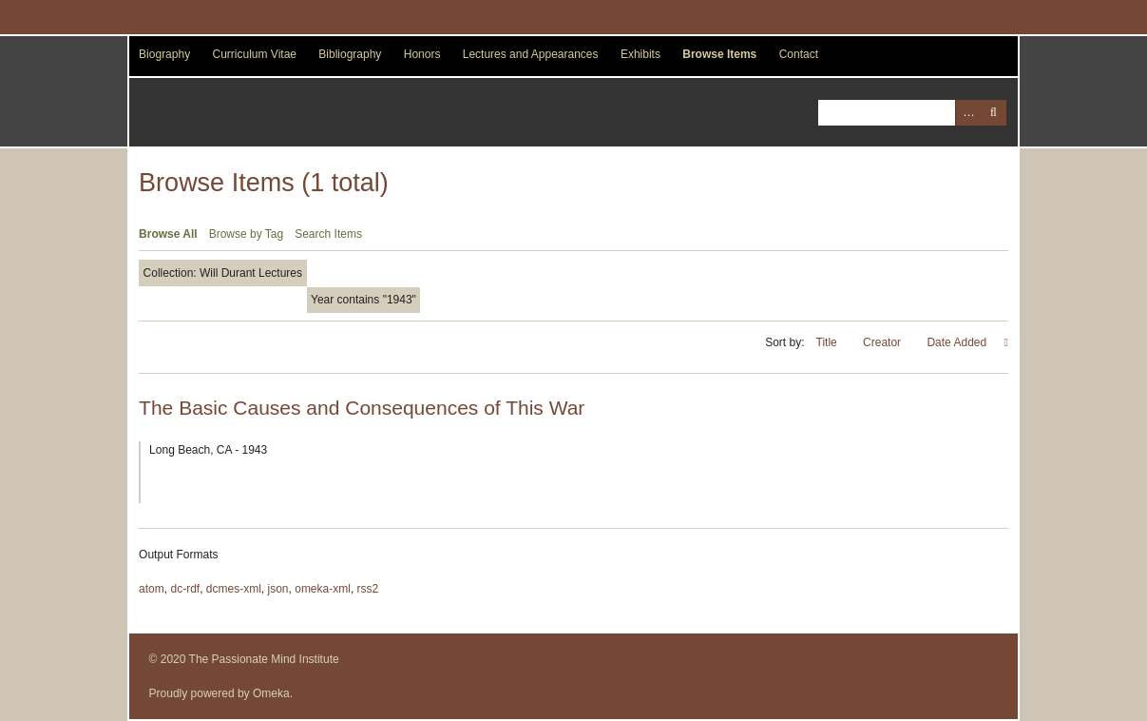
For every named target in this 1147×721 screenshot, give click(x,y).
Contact (798, 54)
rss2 (368, 588)
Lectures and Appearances (531, 54)
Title (828, 342)
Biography (164, 54)
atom (151, 588)
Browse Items (719, 54)
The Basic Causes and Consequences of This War (361, 408)
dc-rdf (185, 588)
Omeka (271, 693)
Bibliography (349, 54)
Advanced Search (968, 113)
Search (993, 113)
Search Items (328, 234)
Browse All (168, 234)
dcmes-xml (233, 588)
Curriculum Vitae (254, 54)
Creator (883, 342)
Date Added (958, 342)
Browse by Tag (246, 234)
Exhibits (640, 54)
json (278, 588)
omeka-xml (323, 588)
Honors (422, 54)
